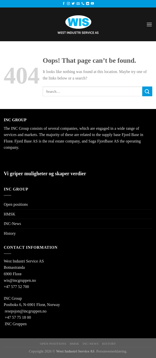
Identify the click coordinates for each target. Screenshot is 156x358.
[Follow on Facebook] (63, 4)
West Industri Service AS (24, 261)
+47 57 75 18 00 (18, 317)
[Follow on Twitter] (73, 4)
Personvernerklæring (111, 351)
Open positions (16, 204)
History (10, 233)
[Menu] (149, 24)
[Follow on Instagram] (68, 4)
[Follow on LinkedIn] (87, 4)
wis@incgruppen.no (20, 280)
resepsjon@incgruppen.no (25, 311)
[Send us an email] (78, 4)
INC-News (12, 224)
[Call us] (82, 4)
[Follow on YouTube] (92, 4)
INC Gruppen (16, 324)
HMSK (9, 214)
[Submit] (147, 91)
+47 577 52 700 (16, 286)
